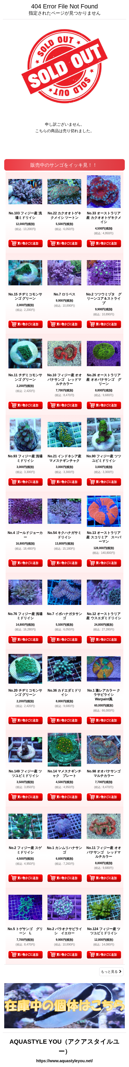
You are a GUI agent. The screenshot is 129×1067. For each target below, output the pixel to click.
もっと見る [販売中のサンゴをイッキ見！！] (111, 972)
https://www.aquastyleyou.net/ (64, 1061)
